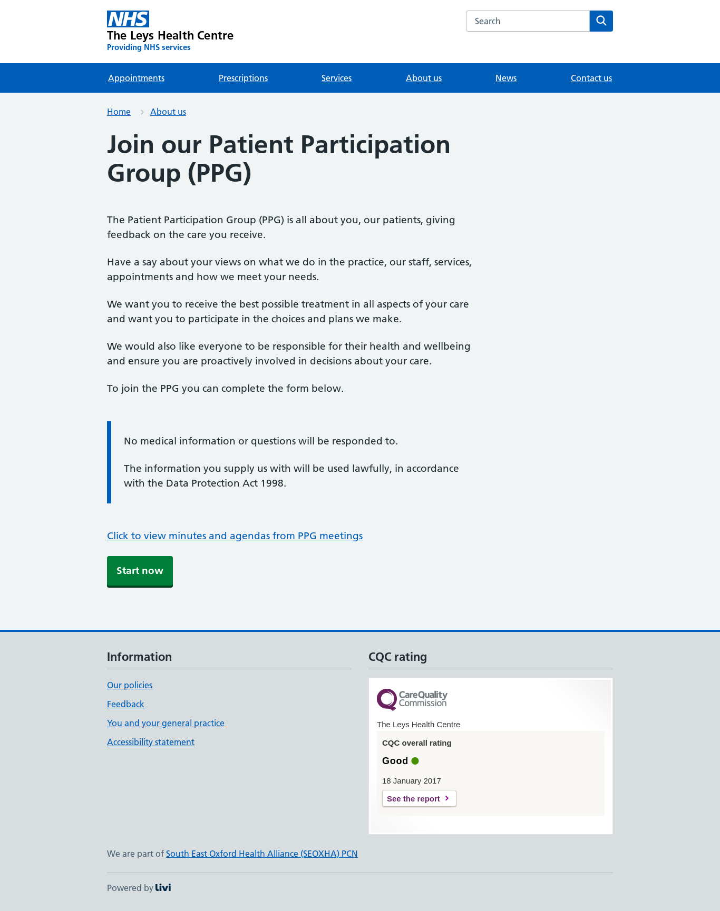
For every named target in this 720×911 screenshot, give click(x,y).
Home (119, 111)
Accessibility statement (150, 742)
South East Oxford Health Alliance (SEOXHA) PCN (262, 853)
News (506, 78)
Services (337, 78)
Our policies (129, 685)
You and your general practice (166, 723)
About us (424, 78)
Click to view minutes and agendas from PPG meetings (235, 536)
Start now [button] (139, 571)
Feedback (125, 704)
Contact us (591, 78)
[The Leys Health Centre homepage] (170, 32)
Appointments (136, 78)
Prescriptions (243, 78)
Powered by (139, 888)
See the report (413, 798)
